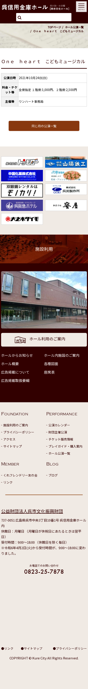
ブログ (53, 475)
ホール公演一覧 (74, 27)
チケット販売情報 (60, 439)
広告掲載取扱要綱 (15, 380)
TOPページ (54, 27)
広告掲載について (15, 372)
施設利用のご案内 (15, 425)
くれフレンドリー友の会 (20, 475)
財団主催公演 (57, 432)
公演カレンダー (59, 425)
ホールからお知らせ (17, 355)
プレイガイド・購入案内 (65, 446)
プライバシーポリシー (18, 432)
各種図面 (51, 363)
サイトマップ (12, 446)
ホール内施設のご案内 (61, 355)
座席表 (49, 372)
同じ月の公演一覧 (44, 126)
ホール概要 (10, 363)
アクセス (9, 439)
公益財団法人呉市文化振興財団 (32, 511)
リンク (8, 482)
